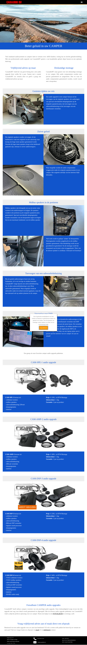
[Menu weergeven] (81, 2)
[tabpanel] (43, 46)
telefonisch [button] (47, 630)
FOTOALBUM (58, 614)
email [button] (37, 630)
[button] (35, 636)
